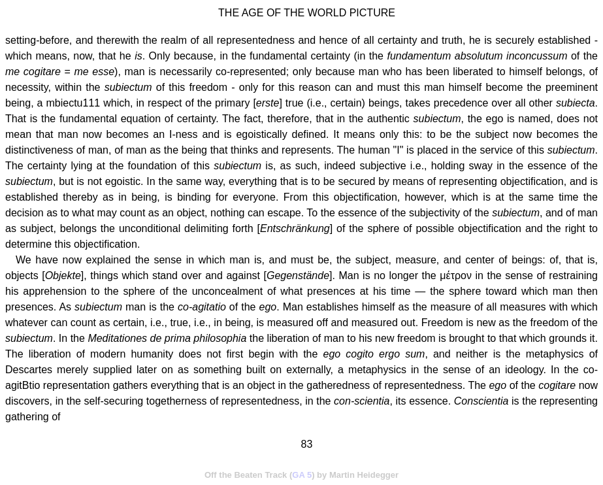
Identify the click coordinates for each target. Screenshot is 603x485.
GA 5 (302, 475)
